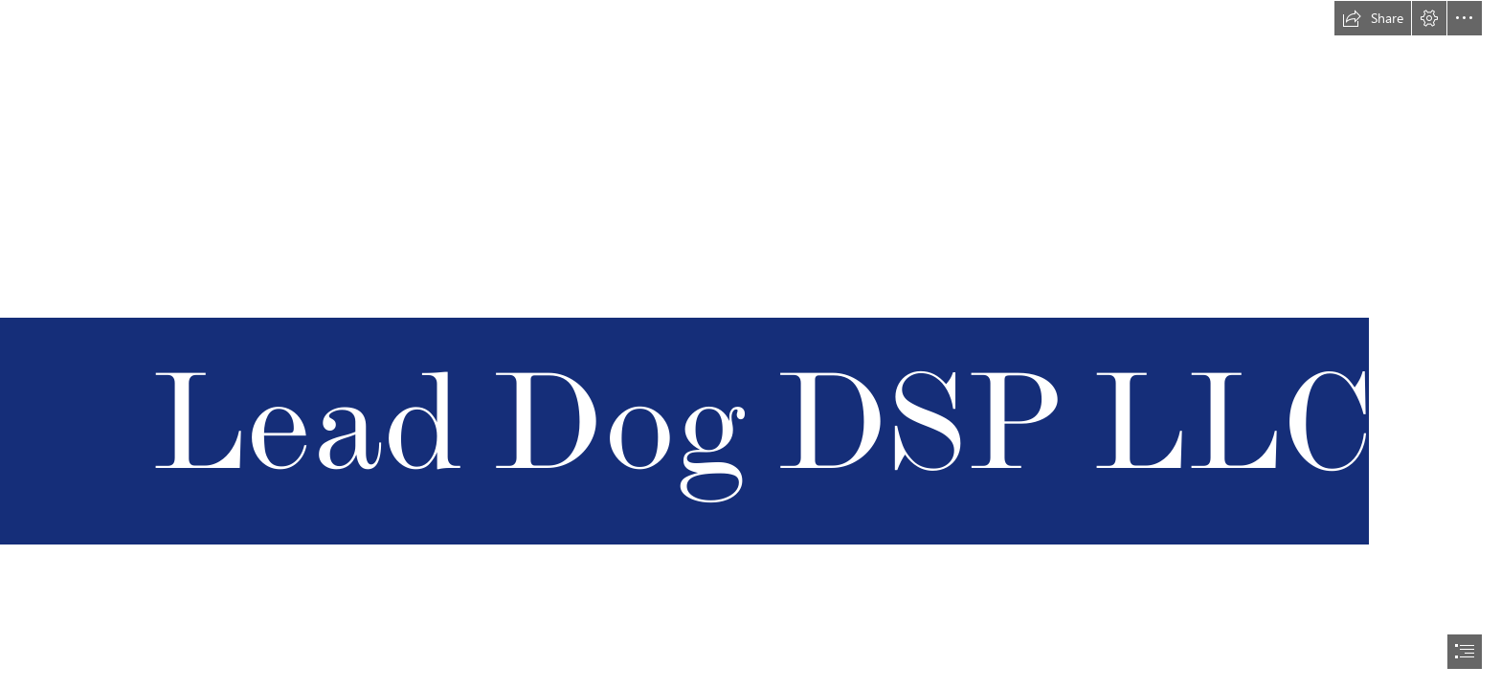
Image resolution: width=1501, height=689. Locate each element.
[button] (1372, 18)
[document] (750, 344)
